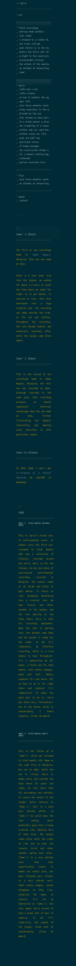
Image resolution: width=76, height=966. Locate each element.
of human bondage (29, 146)
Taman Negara (41, 254)
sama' (22, 72)
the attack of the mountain (34, 64)
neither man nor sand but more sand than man (34, 130)
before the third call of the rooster (34, 52)
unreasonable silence (31, 60)
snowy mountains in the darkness (34, 109)
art (20, 15)
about (22, 197)
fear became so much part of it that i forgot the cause (34, 117)
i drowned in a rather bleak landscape (34, 40)
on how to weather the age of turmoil (34, 97)
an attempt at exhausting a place (34, 68)
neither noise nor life (32, 134)
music (22, 85)
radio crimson (27, 93)
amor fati (24, 101)
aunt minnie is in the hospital (34, 48)
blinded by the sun (30, 113)
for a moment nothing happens (34, 154)
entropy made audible (31, 31)
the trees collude (29, 44)
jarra (23, 3)
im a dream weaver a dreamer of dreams (34, 122)
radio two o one (28, 89)
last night (25, 35)
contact (23, 200)
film (21, 176)
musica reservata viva (32, 162)
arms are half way (29, 138)
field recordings (28, 28)
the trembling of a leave (33, 126)
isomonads (24, 158)
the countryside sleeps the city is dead (34, 150)
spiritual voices (29, 142)
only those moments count (33, 105)
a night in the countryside (34, 56)
